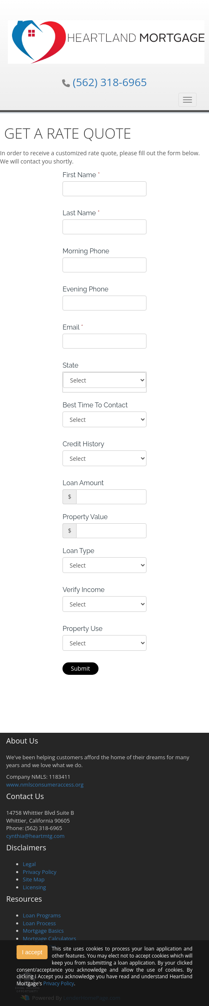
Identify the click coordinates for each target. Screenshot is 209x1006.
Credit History (83, 444)
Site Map (34, 879)
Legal (29, 864)
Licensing (34, 887)
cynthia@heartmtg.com (35, 836)
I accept (32, 952)
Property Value (85, 517)
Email (72, 327)
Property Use (82, 629)
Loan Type (78, 551)
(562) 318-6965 (110, 82)
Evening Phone (85, 289)
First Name (81, 175)
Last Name (81, 213)
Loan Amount (82, 483)
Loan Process (39, 923)
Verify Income (83, 590)
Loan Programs (42, 915)
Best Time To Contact (94, 405)
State (70, 365)
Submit (80, 668)
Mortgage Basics (43, 930)
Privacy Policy (39, 872)
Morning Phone (85, 251)
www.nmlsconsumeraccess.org (45, 784)
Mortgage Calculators (49, 938)
